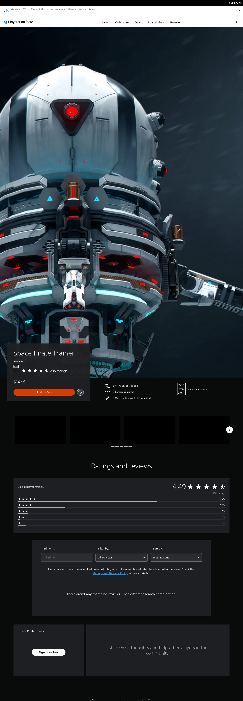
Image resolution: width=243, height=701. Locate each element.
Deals (118, 19)
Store (81, 9)
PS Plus (42, 9)
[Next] (229, 426)
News (71, 9)
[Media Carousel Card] (40, 426)
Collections (103, 19)
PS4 (33, 9)
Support (93, 9)
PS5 (24, 9)
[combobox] (67, 554)
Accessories (57, 9)
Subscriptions (136, 19)
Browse (155, 19)
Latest (86, 19)
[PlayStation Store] (19, 18)
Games (14, 9)
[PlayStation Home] (6, 9)
